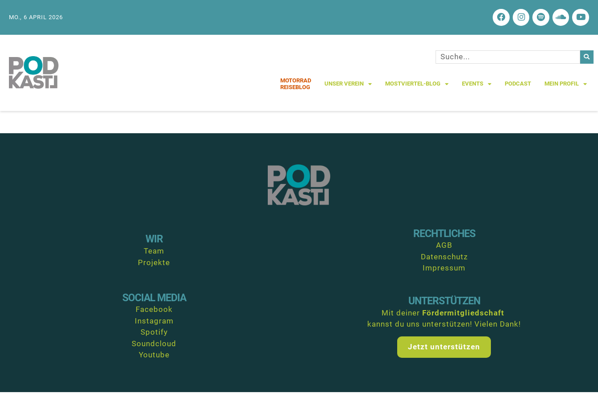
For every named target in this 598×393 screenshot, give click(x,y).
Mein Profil (565, 85)
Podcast (518, 85)
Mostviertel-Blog (416, 85)
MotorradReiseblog (295, 85)
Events (476, 85)
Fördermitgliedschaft (463, 313)
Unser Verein (348, 85)
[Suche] (587, 58)
